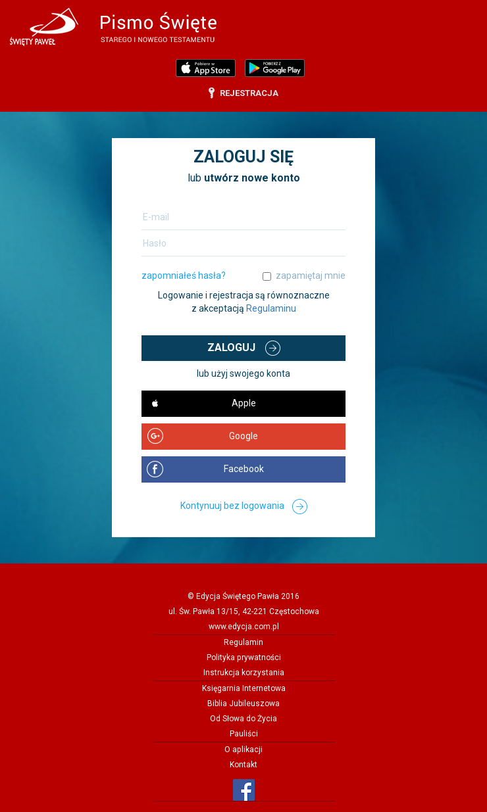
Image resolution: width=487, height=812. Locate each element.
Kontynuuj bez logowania (232, 505)
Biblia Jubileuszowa (243, 703)
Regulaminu (271, 308)
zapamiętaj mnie (311, 275)
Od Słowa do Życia (243, 718)
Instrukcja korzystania (243, 672)
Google (243, 436)
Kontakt (243, 764)
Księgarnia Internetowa (244, 688)
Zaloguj (231, 347)
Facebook (244, 469)
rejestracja (249, 93)
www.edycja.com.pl (244, 626)
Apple (244, 403)
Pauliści (244, 733)
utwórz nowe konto (252, 178)
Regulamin (243, 642)
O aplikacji (243, 749)
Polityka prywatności (244, 657)
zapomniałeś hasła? (183, 275)
